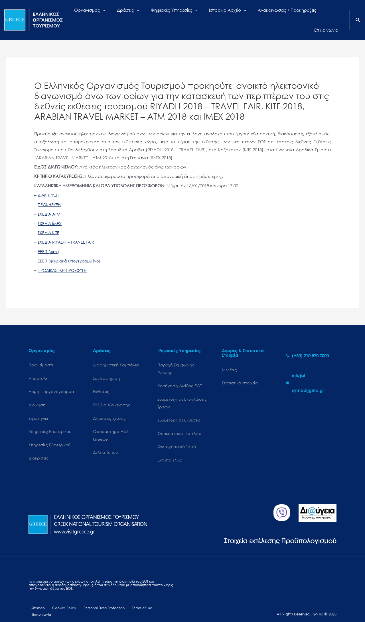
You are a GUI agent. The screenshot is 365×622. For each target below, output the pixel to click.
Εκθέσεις (101, 382)
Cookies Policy (60, 601)
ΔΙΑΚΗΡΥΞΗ (49, 185)
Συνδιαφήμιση (106, 368)
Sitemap (36, 601)
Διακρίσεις (38, 450)
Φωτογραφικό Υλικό (176, 439)
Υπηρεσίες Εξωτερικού (49, 437)
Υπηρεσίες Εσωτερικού (50, 423)
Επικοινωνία (162, 601)
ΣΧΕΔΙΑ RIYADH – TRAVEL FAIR (67, 231)
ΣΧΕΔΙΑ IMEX (50, 213)
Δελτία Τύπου (105, 445)
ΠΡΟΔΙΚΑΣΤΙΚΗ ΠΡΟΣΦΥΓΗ (64, 260)
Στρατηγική (39, 409)
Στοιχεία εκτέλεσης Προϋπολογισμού (275, 533)
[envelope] (311, 372)
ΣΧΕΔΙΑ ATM (50, 203)
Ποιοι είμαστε (41, 355)
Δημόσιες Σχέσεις (109, 409)
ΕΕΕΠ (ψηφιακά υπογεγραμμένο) (70, 250)
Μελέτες (229, 359)
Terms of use (137, 601)
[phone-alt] (307, 345)
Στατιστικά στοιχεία (240, 373)
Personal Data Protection (100, 601)
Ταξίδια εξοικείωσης (111, 396)
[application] (117, 15)
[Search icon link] (358, 15)
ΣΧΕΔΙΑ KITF (49, 222)
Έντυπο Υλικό (169, 453)
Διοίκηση (37, 396)
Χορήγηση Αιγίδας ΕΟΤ (179, 376)
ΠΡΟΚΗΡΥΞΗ (50, 194)
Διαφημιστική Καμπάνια (116, 355)
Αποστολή (38, 368)
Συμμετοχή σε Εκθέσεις (178, 412)
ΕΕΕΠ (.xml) (49, 241)
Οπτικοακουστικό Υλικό (179, 425)
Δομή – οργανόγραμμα (51, 382)
